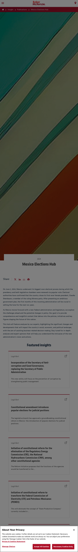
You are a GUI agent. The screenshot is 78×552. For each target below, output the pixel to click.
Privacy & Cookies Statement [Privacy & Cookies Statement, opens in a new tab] (13, 541)
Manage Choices (8, 546)
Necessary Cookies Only (63, 547)
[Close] (74, 530)
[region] (39, 539)
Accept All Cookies (41, 547)
